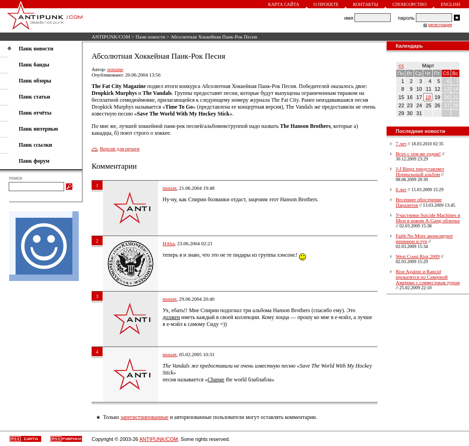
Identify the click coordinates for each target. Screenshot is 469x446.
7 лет (401, 143)
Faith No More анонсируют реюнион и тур (424, 238)
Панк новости (150, 36)
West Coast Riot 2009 (418, 256)
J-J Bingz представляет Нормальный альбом (420, 171)
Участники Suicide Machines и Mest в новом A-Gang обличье (428, 217)
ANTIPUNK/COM (111, 36)
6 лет (401, 189)
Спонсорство (410, 4)
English (450, 4)
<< (401, 65)
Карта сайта (283, 4)
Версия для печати (120, 148)
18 (428, 97)
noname (115, 69)
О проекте (326, 4)
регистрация (440, 24)
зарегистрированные (144, 417)
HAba (169, 243)
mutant (170, 188)
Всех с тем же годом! (418, 153)
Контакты (365, 4)
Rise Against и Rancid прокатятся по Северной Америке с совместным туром (428, 277)
